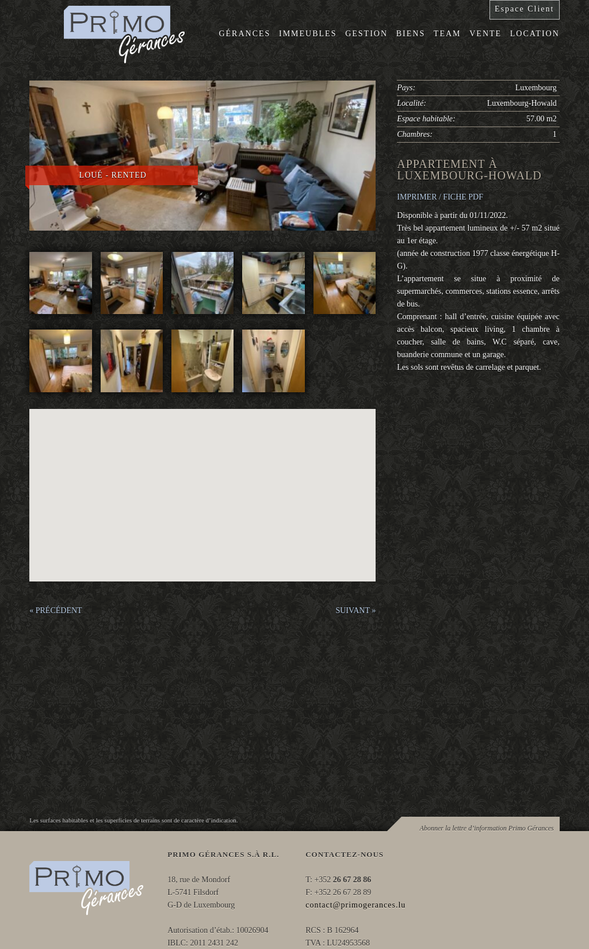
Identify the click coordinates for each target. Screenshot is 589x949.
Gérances (244, 33)
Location (535, 33)
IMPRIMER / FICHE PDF (440, 197)
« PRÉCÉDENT (55, 610)
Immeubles (307, 33)
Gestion (366, 33)
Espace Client (524, 9)
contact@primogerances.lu (355, 905)
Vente (485, 33)
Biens (410, 33)
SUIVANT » (355, 610)
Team (447, 33)
